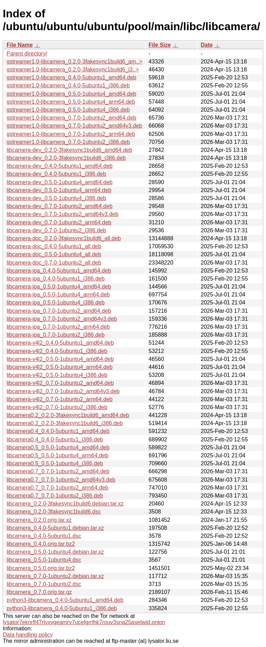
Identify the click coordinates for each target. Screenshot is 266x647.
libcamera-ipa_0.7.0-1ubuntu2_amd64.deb (59, 311)
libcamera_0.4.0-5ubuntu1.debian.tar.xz (55, 528)
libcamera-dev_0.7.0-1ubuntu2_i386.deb (56, 230)
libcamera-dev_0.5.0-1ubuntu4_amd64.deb (60, 182)
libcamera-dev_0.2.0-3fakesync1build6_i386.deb (66, 158)
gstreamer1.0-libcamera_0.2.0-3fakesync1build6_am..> (74, 61)
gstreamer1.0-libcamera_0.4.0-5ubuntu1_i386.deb (68, 85)
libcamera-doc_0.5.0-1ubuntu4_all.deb (54, 254)
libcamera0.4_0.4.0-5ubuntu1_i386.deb (55, 439)
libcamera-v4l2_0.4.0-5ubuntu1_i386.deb (57, 351)
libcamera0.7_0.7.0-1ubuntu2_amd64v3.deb (61, 480)
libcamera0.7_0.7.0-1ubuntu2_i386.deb (55, 496)
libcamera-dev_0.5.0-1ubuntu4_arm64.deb (59, 190)
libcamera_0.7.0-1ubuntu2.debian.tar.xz (55, 576)
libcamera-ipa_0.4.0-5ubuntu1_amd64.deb (59, 271)
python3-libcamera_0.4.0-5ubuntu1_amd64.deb (65, 600)
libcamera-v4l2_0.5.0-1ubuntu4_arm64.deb (60, 367)
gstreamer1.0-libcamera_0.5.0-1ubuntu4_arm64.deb (71, 102)
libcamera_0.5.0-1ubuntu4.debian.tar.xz (55, 552)
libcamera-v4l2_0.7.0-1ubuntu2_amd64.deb (60, 383)
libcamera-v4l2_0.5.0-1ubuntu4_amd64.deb (60, 359)
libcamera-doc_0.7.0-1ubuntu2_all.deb (54, 263)
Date (207, 45)
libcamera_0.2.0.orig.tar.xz (39, 520)
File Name (20, 45)
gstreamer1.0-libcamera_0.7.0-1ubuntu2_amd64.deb (71, 118)
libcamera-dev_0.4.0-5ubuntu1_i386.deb (56, 174)
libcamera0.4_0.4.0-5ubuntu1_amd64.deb (58, 431)
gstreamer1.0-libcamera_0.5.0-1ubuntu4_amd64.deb (71, 94)
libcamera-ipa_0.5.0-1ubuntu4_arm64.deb (58, 294)
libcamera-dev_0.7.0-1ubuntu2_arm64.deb (59, 222)
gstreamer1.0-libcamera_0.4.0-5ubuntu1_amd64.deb (71, 77)
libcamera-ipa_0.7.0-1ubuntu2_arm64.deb (58, 327)
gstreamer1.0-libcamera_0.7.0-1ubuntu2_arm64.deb (71, 134)
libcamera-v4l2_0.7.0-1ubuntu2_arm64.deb (60, 399)
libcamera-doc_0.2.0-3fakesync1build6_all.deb (64, 238)
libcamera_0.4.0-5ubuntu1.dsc (44, 536)
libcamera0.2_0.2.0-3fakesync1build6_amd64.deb (68, 415)
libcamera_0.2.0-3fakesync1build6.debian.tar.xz (65, 504)
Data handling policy (28, 635)
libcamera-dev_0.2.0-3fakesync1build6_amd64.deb (69, 150)
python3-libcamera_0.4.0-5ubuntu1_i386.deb (62, 608)
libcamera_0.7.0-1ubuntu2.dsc (44, 584)
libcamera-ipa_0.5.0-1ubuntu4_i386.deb (56, 302)
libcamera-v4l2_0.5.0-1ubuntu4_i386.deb (57, 375)
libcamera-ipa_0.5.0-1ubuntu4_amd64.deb (59, 287)
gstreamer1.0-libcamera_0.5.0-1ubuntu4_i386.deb (68, 110)
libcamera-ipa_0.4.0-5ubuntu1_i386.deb (56, 279)
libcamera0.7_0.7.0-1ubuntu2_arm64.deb (57, 488)
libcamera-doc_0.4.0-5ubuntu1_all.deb (54, 246)
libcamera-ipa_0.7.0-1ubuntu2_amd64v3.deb (62, 319)
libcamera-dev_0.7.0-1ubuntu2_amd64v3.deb (62, 214)
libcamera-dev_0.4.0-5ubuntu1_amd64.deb (60, 166)
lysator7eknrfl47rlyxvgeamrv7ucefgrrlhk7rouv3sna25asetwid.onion (84, 622)
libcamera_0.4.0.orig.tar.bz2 (41, 544)
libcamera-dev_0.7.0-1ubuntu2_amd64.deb (60, 206)
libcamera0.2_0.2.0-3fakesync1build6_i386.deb (65, 423)
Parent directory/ (27, 54)
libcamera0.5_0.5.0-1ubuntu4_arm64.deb (57, 455)
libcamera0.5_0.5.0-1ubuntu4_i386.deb (55, 463)
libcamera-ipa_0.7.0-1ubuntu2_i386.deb (56, 335)
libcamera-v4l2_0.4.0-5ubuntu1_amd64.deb (60, 343)
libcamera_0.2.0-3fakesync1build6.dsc (54, 512)
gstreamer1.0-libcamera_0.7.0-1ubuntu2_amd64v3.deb (74, 126)
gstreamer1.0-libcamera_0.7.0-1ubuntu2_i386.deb (68, 142)
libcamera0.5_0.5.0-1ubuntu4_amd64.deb (58, 447)
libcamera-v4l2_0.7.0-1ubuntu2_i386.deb (57, 407)
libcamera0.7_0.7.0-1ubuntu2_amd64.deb (58, 471)
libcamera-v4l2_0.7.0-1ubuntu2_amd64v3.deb (63, 391)
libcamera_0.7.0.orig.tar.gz (39, 592)
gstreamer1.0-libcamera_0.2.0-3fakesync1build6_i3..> (73, 69)
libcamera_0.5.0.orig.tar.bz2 (41, 568)
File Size (160, 45)
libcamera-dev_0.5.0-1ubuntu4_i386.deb (56, 198)
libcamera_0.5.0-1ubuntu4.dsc (44, 560)
